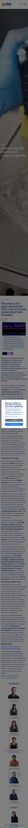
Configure (14, 420)
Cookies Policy (13, 416)
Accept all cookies (14, 424)
